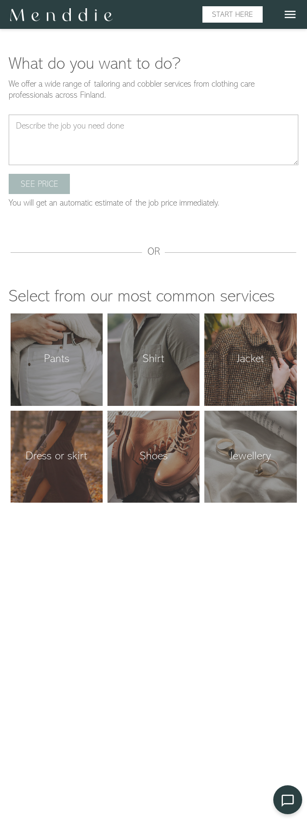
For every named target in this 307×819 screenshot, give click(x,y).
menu (290, 14)
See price (39, 184)
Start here (232, 15)
